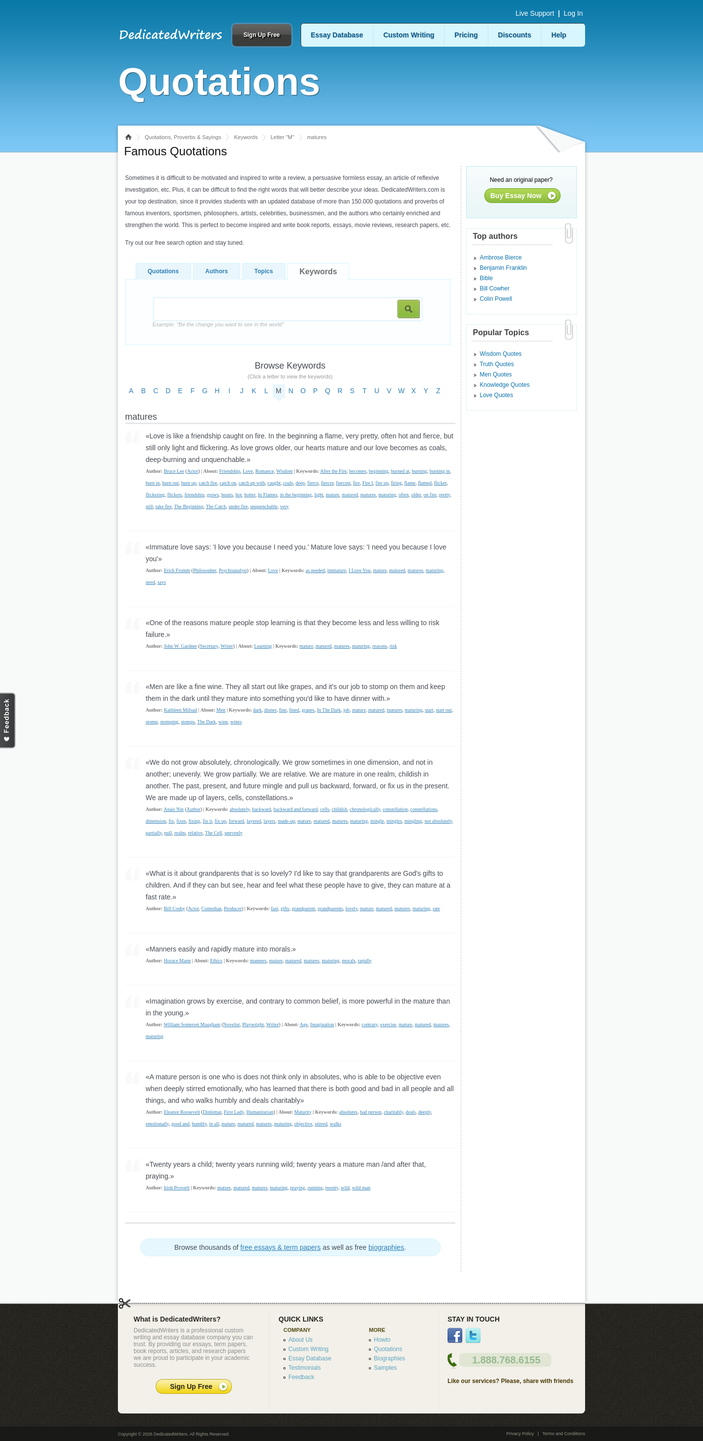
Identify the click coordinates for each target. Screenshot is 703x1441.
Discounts (515, 35)
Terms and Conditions (563, 1433)
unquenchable (264, 506)
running (315, 1187)
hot (238, 494)
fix (171, 821)
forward (236, 821)
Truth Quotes (497, 364)
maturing (387, 494)
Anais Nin (174, 809)
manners (258, 960)
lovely (351, 908)
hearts (227, 494)
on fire (429, 494)
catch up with (252, 483)
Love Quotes (496, 395)
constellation (395, 809)
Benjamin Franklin (503, 267)
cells (324, 809)
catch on (228, 483)
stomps (188, 721)
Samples (385, 1367)
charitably (393, 1112)
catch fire (208, 483)
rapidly (364, 960)
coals (288, 483)
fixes (181, 821)
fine (283, 710)
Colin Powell (496, 298)
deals (411, 1112)
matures (368, 494)
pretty (444, 494)
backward (261, 809)
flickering (155, 494)
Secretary (209, 646)
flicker (440, 483)
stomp (152, 721)
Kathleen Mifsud (180, 710)
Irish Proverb (177, 1187)
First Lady (234, 1112)
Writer (227, 646)
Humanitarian (259, 1112)
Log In (573, 13)
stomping (169, 721)
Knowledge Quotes (505, 384)
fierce (313, 483)
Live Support (534, 13)
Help (558, 35)
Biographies (389, 1358)
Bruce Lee (174, 471)
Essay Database (337, 35)
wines (236, 721)
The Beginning (188, 506)
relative (195, 833)
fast (274, 908)
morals (348, 960)
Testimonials (304, 1367)
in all (214, 1123)
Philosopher (204, 570)
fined (294, 710)
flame (410, 483)
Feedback (301, 1377)
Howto (382, 1339)
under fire (238, 506)
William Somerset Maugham (192, 1024)
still (149, 506)
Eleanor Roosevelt (182, 1112)
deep (300, 483)
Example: (218, 324)
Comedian (211, 908)
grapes (308, 710)
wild (345, 1187)
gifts (285, 908)
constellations (423, 809)
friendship (194, 494)
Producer (233, 908)
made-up (286, 821)
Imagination (322, 1024)
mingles (394, 821)
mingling (413, 821)
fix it (207, 821)
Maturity (302, 1112)
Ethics (216, 960)
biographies (386, 1247)
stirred (321, 1123)
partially (154, 833)
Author (193, 809)
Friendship (229, 471)
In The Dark (329, 710)
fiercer (327, 483)
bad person (371, 1112)
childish (339, 809)
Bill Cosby (174, 908)
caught (274, 483)
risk (393, 646)
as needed (315, 570)
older (416, 494)
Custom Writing (408, 35)
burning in (439, 471)
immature (336, 570)
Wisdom (284, 471)
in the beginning (296, 494)
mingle (377, 821)
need (150, 582)
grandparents (330, 908)
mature (332, 494)
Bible (486, 278)
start (429, 710)
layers (270, 821)
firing (396, 483)
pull (168, 833)
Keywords (245, 137)
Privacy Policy (520, 1433)
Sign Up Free (261, 34)
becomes (357, 471)
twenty (331, 1187)
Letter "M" (282, 137)
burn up (189, 483)
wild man (361, 1187)
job (346, 710)
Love (248, 471)
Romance (264, 471)
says (161, 582)
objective (303, 1123)
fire (356, 483)
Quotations (163, 271)
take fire (164, 506)
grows (213, 494)
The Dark (206, 721)
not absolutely (438, 821)
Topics (263, 271)
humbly (199, 1123)
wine (222, 721)
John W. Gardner (180, 646)
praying (297, 1187)
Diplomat (212, 1112)
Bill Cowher (495, 288)
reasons (379, 646)
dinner (270, 710)
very (284, 506)
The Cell (213, 833)
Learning (263, 646)
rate (436, 908)
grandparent (303, 908)
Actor (192, 471)
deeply (424, 1112)
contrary (370, 1024)
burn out (170, 483)
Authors (216, 271)
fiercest (343, 483)
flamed (425, 483)
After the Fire (333, 471)
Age (304, 1024)
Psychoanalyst (233, 570)
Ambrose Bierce (501, 257)
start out (444, 710)
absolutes (348, 1112)
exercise (388, 1024)
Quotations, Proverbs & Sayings (183, 137)
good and (180, 1123)
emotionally (157, 1123)
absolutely (239, 809)
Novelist (231, 1024)
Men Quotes (496, 374)
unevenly (234, 833)
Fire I (367, 483)
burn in (153, 483)
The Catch (216, 506)
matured (350, 494)
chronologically (365, 809)
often (403, 494)
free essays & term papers (280, 1247)
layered (254, 821)
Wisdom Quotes (501, 353)
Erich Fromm (177, 570)
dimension (156, 821)
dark (257, 710)
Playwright (253, 1024)
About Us (300, 1339)
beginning (379, 471)
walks (335, 1123)
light (318, 494)
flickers (174, 494)
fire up (381, 483)
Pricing (466, 35)
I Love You (360, 570)
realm (180, 833)
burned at (400, 471)
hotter (249, 494)
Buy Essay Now (515, 196)
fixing (194, 821)
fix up (220, 821)
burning (419, 471)
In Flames (268, 494)
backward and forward (296, 809)
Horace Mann (177, 960)
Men (220, 710)
